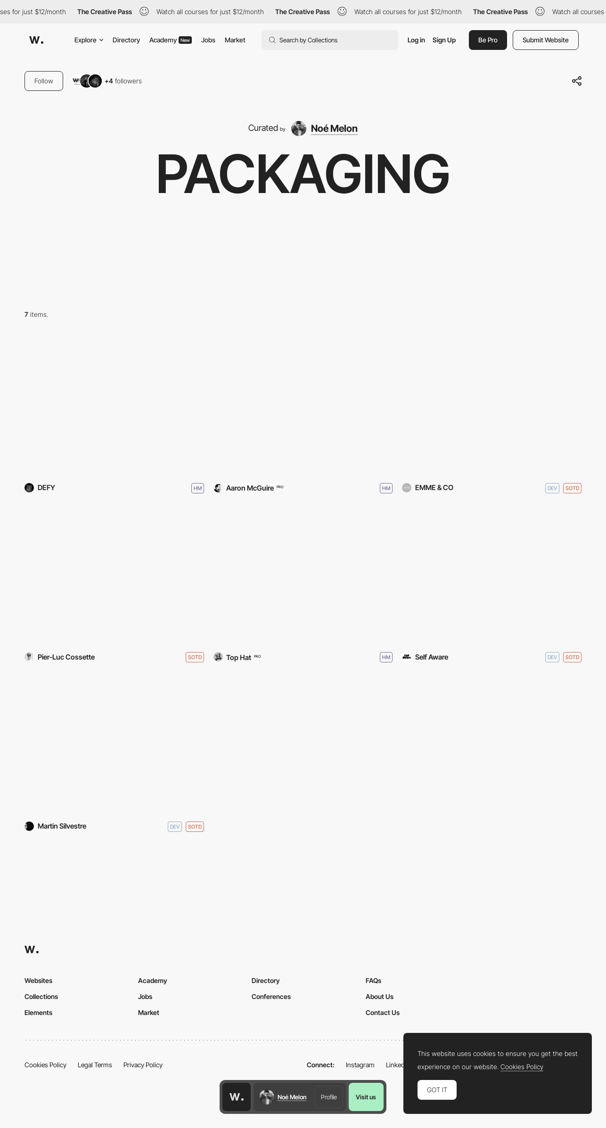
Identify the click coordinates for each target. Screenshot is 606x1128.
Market (235, 40)
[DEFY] (114, 406)
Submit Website (546, 40)
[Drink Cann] (114, 744)
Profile (329, 1097)
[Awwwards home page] (236, 1097)
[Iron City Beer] (303, 575)
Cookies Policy (45, 1065)
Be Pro (488, 40)
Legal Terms (95, 1065)
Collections (41, 996)
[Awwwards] (36, 40)
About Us (379, 996)
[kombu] (114, 575)
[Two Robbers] (491, 575)
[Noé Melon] (324, 128)
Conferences (271, 996)
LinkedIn (398, 1065)
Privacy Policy (143, 1065)
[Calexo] (303, 406)
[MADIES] (491, 406)
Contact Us (383, 1012)
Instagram (360, 1065)
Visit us (366, 1097)
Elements (38, 1012)
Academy (170, 40)
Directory (126, 40)
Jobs (208, 40)
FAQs (373, 980)
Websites (38, 980)
